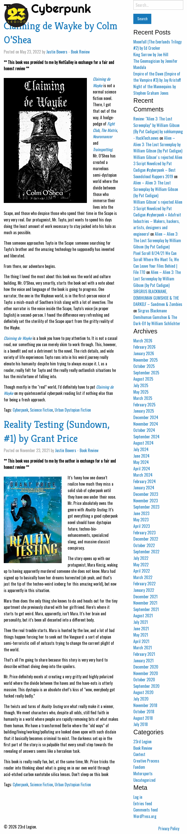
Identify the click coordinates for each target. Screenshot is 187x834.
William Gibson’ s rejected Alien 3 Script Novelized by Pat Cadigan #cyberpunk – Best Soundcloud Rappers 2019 (157, 166)
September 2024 (146, 437)
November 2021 (145, 603)
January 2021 (143, 661)
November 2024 (145, 424)
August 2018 (143, 718)
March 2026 (142, 341)
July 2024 (141, 449)
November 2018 (145, 705)
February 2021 (144, 654)
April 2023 (141, 526)
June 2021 (141, 629)
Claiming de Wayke (101, 82)
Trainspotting (102, 149)
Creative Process (146, 761)
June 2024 (141, 456)
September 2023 (146, 507)
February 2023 (144, 533)
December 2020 (145, 667)
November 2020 (145, 673)
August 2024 (143, 443)
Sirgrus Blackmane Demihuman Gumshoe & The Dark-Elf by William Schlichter (156, 317)
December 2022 (145, 539)
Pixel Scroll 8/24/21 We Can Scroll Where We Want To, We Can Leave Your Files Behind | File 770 (156, 262)
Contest (139, 754)
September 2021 (146, 609)
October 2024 (144, 430)
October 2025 (144, 366)
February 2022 (144, 584)
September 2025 (146, 373)
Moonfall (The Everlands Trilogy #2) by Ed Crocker (157, 45)
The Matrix (109, 130)
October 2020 (144, 680)
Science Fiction (41, 410)
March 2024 (143, 475)
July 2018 (140, 724)
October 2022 (144, 545)
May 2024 (141, 462)
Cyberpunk (20, 410)
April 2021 (141, 641)
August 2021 (143, 616)
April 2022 (141, 571)
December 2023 (145, 494)
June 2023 (141, 513)
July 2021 (140, 622)
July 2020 (141, 699)
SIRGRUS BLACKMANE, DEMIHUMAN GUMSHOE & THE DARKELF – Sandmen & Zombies (157, 297)
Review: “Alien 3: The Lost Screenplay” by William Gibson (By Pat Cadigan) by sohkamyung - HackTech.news (158, 128)
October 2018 (143, 712)
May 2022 (141, 565)
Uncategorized (144, 780)
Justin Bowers (56, 52)
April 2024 (141, 469)
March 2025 (142, 398)
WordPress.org (144, 816)
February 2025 (144, 405)
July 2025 (140, 385)
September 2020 (146, 686)
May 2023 (141, 520)
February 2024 (144, 481)
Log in (137, 797)
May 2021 (140, 635)
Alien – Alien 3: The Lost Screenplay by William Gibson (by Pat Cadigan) (157, 144)
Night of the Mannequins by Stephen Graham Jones (154, 89)
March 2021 (142, 648)
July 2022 (140, 558)
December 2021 (145, 597)
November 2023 (145, 501)
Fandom (139, 767)
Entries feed (142, 804)
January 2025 (143, 411)
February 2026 (144, 347)
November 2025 (145, 360)
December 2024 (145, 417)
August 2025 (143, 379)
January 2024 (143, 488)
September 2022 (146, 552)
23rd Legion (142, 742)
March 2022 (142, 577)
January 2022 (143, 590)
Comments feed (145, 810)
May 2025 (141, 392)
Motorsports (143, 774)
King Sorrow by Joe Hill (150, 54)
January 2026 (143, 353)
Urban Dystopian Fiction (73, 410)
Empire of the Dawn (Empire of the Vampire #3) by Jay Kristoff (157, 77)
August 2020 (143, 692)
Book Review (80, 52)
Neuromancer (102, 136)
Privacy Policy (168, 829)
